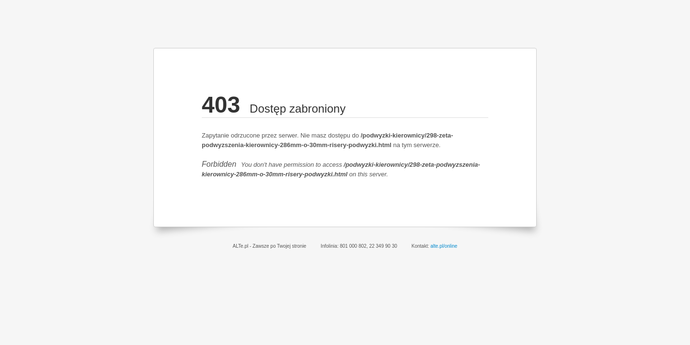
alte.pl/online (443, 246)
